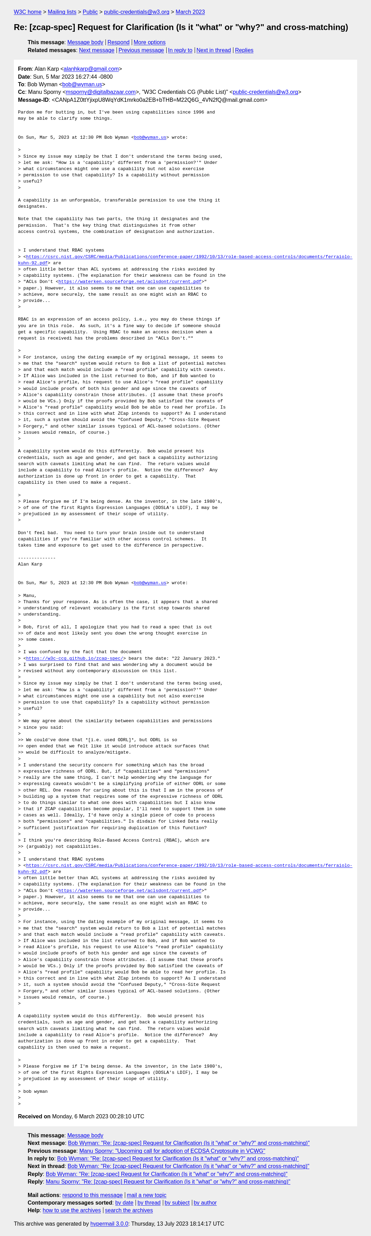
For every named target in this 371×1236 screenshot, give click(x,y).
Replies (244, 50)
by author (205, 1203)
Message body (85, 42)
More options (150, 42)
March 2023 (190, 12)
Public (90, 12)
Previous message (141, 50)
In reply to (180, 50)
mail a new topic (147, 1195)
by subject (177, 1203)
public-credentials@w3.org (136, 12)
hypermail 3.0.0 (109, 1224)
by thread (149, 1203)
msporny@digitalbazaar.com (101, 92)
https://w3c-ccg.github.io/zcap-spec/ (74, 659)
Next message (96, 50)
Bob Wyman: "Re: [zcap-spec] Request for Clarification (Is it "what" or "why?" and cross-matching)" (189, 1143)
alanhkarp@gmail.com (91, 69)
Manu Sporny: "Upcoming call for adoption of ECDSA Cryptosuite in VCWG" (172, 1151)
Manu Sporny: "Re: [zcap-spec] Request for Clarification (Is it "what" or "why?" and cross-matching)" (168, 1182)
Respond (119, 42)
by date (124, 1203)
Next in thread (213, 50)
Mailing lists (62, 12)
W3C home (27, 12)
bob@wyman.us (82, 84)
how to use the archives (72, 1210)
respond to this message (92, 1195)
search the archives (129, 1210)
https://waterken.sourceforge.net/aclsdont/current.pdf (129, 282)
